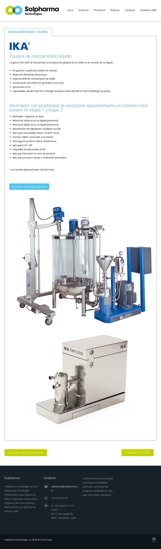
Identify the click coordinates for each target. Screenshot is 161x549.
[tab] (28, 32)
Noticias (115, 10)
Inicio (70, 10)
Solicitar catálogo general (29, 187)
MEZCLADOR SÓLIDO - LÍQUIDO (28, 32)
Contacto (130, 10)
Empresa (84, 10)
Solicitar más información (25, 453)
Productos (99, 10)
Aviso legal (46, 539)
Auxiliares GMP (148, 10)
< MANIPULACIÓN (137, 453)
